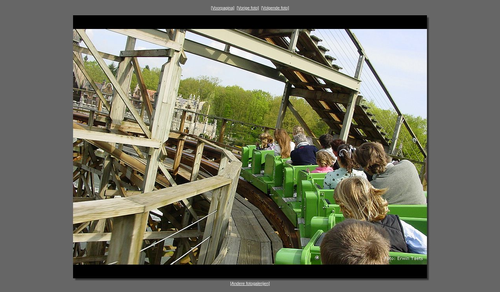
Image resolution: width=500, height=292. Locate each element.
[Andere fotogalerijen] (250, 283)
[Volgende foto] (275, 7)
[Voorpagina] (222, 7)
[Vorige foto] (248, 7)
